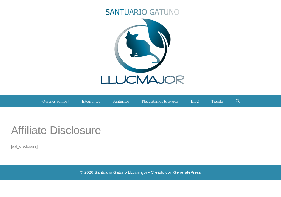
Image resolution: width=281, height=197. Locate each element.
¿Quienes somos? (54, 101)
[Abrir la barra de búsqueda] (238, 101)
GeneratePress (187, 172)
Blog (195, 101)
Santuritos (121, 101)
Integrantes (91, 101)
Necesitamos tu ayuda (160, 101)
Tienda (217, 101)
